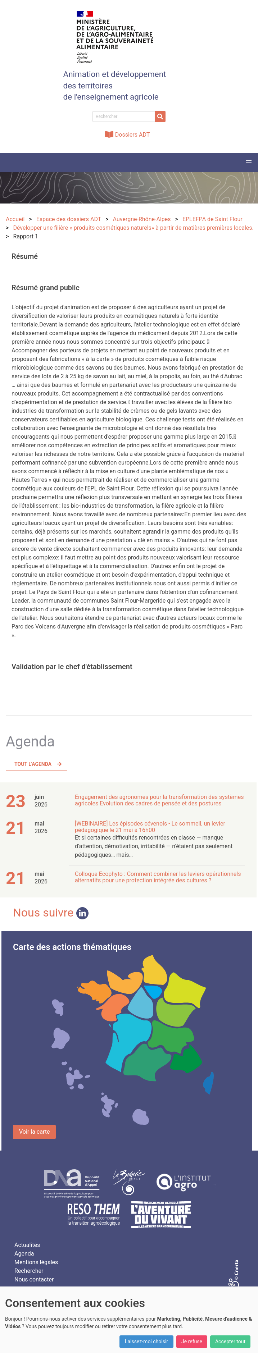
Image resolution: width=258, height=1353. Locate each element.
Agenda (24, 1253)
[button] (248, 162)
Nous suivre (51, 912)
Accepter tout (230, 1341)
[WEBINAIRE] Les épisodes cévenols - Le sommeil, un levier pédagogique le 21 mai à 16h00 (150, 826)
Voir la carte (34, 1131)
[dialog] (129, 1319)
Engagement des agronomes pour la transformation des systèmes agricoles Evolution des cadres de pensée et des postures (159, 800)
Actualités (27, 1245)
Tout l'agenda (32, 764)
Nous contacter (34, 1279)
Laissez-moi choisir (146, 1341)
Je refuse (191, 1341)
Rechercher (28, 1270)
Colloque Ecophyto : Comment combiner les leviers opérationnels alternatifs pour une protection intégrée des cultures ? (158, 877)
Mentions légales (36, 1262)
